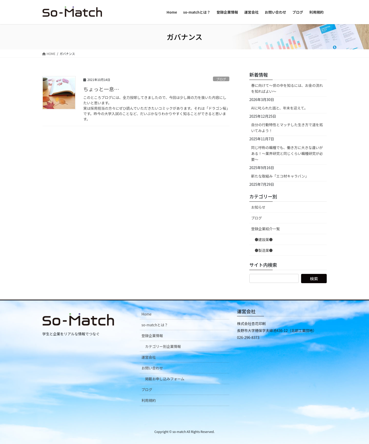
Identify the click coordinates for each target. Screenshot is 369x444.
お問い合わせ (152, 368)
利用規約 (148, 400)
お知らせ (258, 207)
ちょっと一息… (101, 89)
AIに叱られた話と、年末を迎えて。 (279, 107)
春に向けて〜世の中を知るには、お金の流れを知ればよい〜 (287, 88)
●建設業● (264, 239)
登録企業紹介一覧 (265, 228)
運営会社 (148, 357)
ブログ (221, 79)
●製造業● (264, 250)
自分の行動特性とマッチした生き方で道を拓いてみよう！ (287, 127)
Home (146, 314)
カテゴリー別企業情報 (163, 346)
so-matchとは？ (154, 324)
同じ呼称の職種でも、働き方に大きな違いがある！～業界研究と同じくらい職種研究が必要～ (287, 153)
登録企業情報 (152, 335)
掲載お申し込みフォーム (164, 378)
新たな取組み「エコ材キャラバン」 (280, 176)
